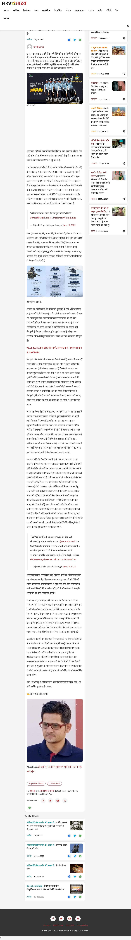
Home (6, 10)
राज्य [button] (91, 10)
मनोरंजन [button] (16, 10)
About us (47, 926)
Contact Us (70, 926)
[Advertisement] (55, 128)
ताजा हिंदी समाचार (47, 791)
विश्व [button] (116, 10)
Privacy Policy (82, 926)
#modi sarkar (54, 783)
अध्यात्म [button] (6, 18)
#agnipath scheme (36, 783)
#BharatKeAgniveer (39, 218)
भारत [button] (36, 10)
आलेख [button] (100, 10)
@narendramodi (67, 541)
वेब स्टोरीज (58, 10)
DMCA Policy (58, 926)
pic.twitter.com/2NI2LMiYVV (63, 559)
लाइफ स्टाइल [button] (80, 10)
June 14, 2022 (69, 225)
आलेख (32, 791)
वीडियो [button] (108, 10)
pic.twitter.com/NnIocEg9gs (63, 218)
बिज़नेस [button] (26, 10)
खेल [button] (68, 10)
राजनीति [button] (46, 10)
